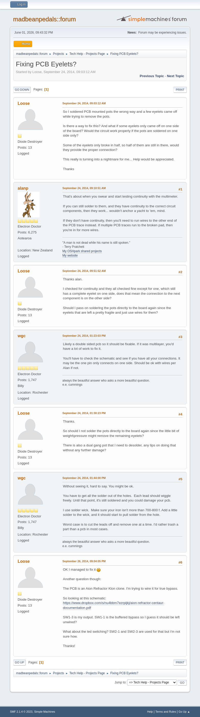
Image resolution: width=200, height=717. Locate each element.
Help (150, 711)
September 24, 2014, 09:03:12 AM (84, 103)
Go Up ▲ (184, 711)
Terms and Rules (165, 711)
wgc (22, 336)
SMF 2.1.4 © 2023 (21, 711)
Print (180, 89)
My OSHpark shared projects (82, 251)
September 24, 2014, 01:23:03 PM (84, 335)
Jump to (120, 682)
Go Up (19, 662)
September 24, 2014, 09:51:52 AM (84, 270)
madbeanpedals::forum (44, 19)
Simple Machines (44, 711)
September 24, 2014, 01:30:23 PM (84, 413)
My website (70, 255)
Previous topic (152, 76)
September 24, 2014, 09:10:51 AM (84, 188)
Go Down (22, 89)
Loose (24, 103)
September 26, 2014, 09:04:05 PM (84, 561)
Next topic (175, 76)
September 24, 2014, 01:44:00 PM (84, 477)
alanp (23, 188)
